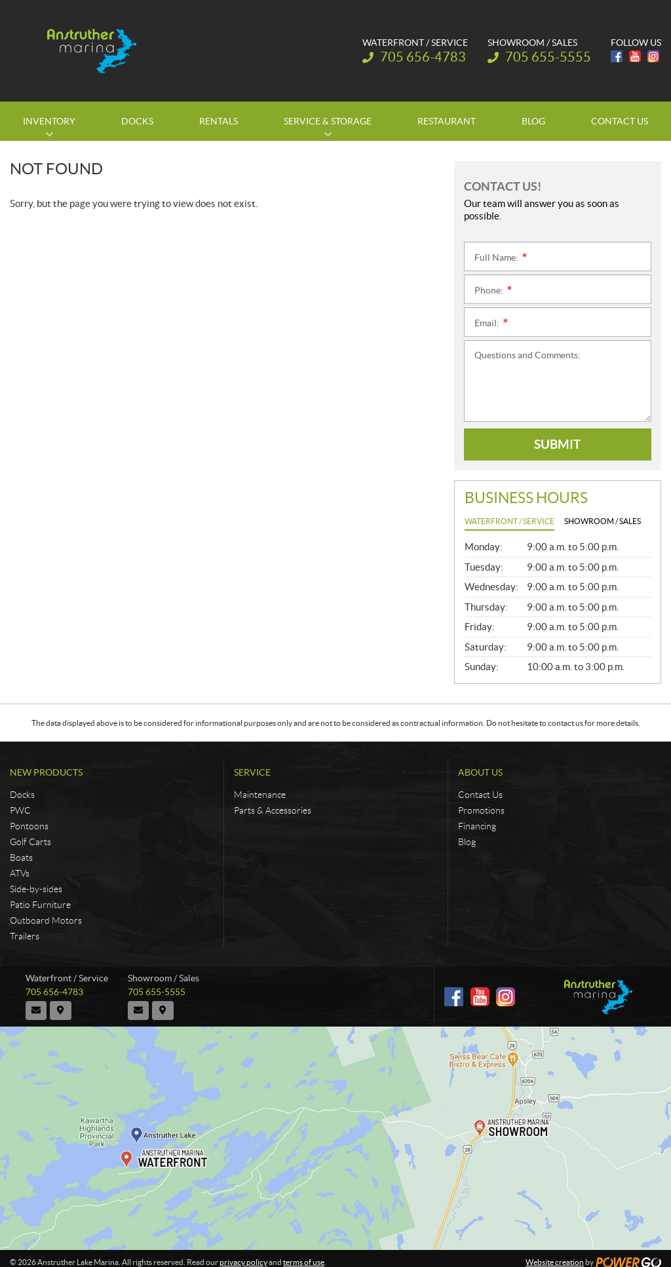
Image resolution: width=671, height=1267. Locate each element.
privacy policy (243, 1255)
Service (252, 772)
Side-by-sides (36, 889)
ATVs (19, 873)
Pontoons (29, 826)
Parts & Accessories (272, 810)
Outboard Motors (46, 920)
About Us (480, 772)
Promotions (481, 810)
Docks (22, 794)
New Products (46, 772)
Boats (21, 857)
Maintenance (260, 794)
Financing (477, 826)
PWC (20, 810)
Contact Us (480, 794)
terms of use (303, 1255)
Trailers (24, 936)
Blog (467, 842)
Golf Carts (30, 842)
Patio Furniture (40, 904)
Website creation (555, 1255)
